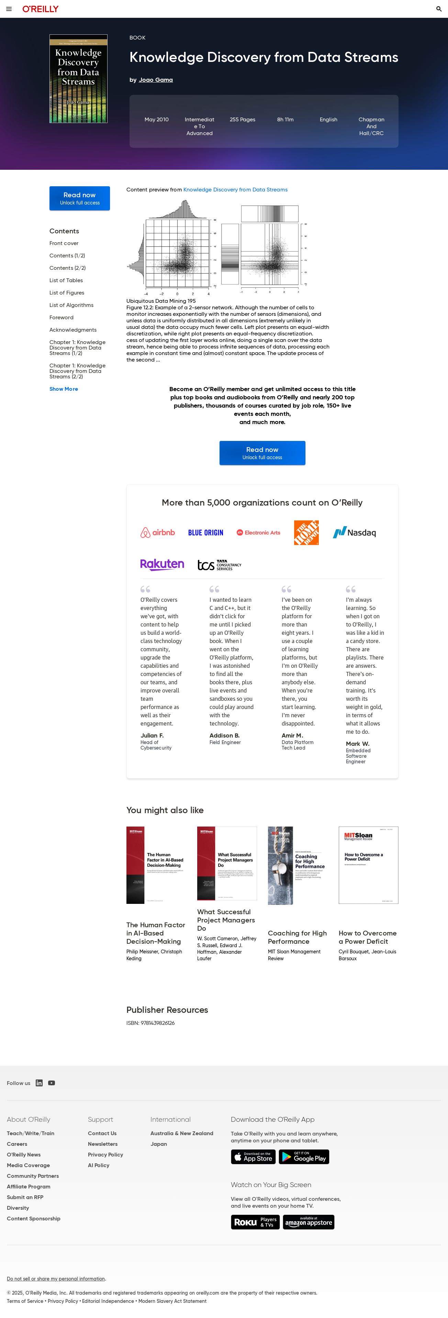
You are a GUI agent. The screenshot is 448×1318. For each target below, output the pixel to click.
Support (100, 1119)
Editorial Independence (108, 1301)
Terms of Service (25, 1301)
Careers (17, 1144)
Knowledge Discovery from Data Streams (235, 189)
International (170, 1119)
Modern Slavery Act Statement (172, 1301)
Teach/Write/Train (30, 1133)
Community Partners (33, 1175)
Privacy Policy (105, 1154)
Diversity (18, 1207)
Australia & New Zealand (181, 1133)
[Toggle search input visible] (439, 9)
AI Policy (98, 1165)
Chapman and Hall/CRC (371, 126)
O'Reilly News (24, 1154)
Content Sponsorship (33, 1218)
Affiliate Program (29, 1186)
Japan (158, 1144)
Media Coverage (28, 1165)
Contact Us (102, 1133)
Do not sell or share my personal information (56, 1279)
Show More (63, 389)
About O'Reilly (28, 1119)
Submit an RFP (25, 1197)
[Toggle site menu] (9, 9)
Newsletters (102, 1144)
